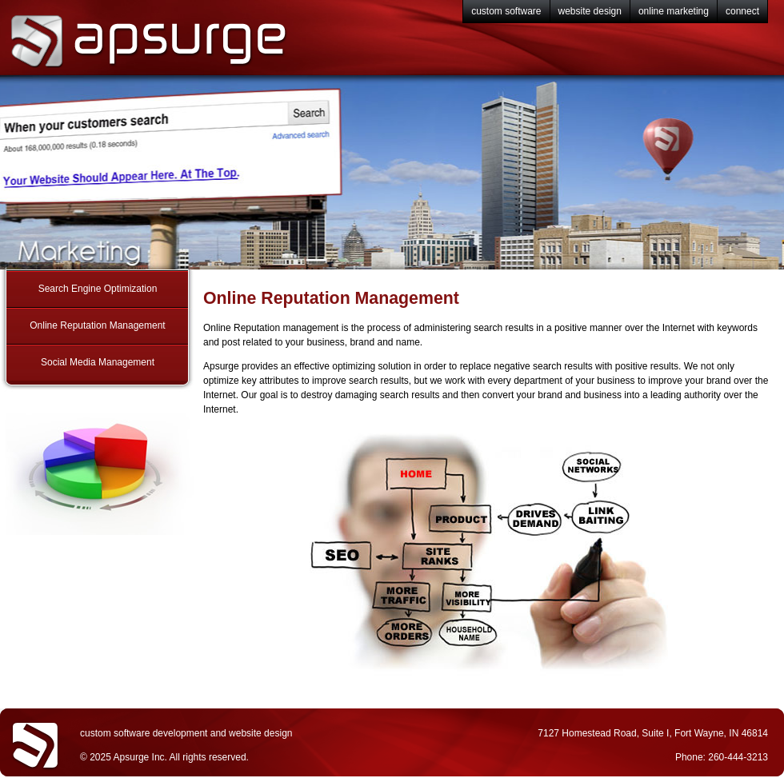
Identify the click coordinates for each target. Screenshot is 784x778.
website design (590, 11)
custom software (506, 11)
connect (742, 11)
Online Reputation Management (97, 325)
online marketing (673, 11)
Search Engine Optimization (98, 288)
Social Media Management (97, 362)
